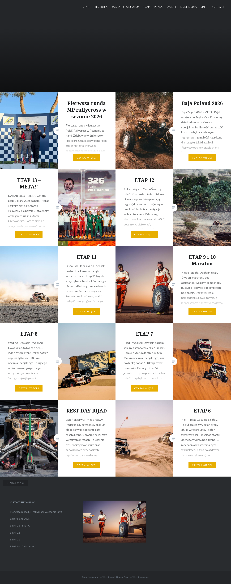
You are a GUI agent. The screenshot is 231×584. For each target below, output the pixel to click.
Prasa (158, 6)
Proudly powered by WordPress (98, 577)
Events (172, 6)
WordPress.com (141, 577)
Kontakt (218, 6)
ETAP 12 (15, 532)
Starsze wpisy (15, 483)
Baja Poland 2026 (20, 518)
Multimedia (188, 6)
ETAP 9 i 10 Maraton (22, 546)
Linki (204, 6)
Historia (101, 6)
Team (146, 6)
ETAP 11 (15, 539)
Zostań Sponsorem (125, 6)
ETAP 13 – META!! (20, 525)
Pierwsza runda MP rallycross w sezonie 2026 (36, 511)
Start (87, 6)
